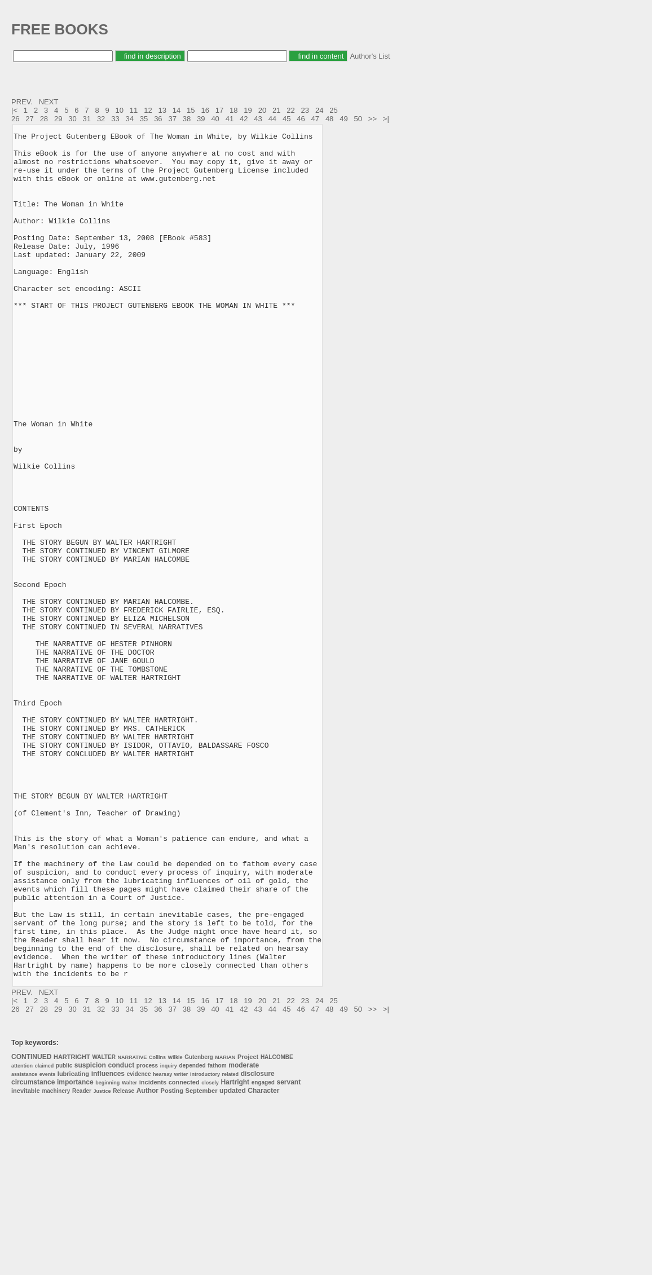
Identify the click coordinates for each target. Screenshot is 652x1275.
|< (15, 110)
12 (148, 110)
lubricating (73, 1242)
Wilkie (175, 1226)
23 (305, 110)
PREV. (22, 102)
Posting (172, 1259)
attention (22, 1235)
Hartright (235, 1251)
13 (162, 110)
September (202, 1259)
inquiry (168, 1235)
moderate (243, 1234)
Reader (81, 1260)
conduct (121, 1234)
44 (272, 118)
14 (176, 110)
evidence (139, 1243)
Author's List (370, 56)
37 (172, 118)
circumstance (33, 1251)
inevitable (25, 1259)
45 (286, 118)
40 (215, 118)
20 (262, 110)
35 (144, 118)
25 (333, 110)
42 (244, 118)
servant (289, 1251)
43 (258, 118)
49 (343, 118)
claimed (44, 1235)
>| (387, 118)
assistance (24, 1243)
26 (15, 118)
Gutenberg (198, 1226)
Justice (102, 1260)
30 (72, 118)
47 (315, 118)
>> (373, 118)
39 (201, 118)
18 (233, 110)
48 (329, 118)
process (147, 1235)
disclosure (258, 1243)
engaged (263, 1251)
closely (210, 1252)
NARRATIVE (132, 1226)
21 (276, 110)
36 (158, 118)
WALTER (103, 1226)
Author (147, 1260)
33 (115, 118)
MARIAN (225, 1226)
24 (319, 110)
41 (230, 118)
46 (301, 118)
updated (232, 1260)
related (230, 1243)
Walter (129, 1252)
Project (247, 1226)
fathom (217, 1235)
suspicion (90, 1234)
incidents (152, 1251)
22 (290, 110)
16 (205, 110)
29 (58, 118)
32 (101, 118)
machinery (56, 1260)
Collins (157, 1226)
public (64, 1235)
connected (184, 1251)
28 (44, 118)
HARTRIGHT (72, 1226)
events (47, 1243)
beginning (107, 1252)
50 (358, 118)
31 (87, 118)
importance (75, 1251)
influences (108, 1243)
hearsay (162, 1243)
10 (120, 110)
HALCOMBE (277, 1226)
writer (181, 1243)
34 (130, 118)
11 (134, 110)
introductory (205, 1243)
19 (248, 110)
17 (219, 110)
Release (123, 1260)
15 (191, 110)
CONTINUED (31, 1226)
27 (29, 118)
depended (192, 1235)
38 (187, 118)
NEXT (49, 102)
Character (263, 1260)
